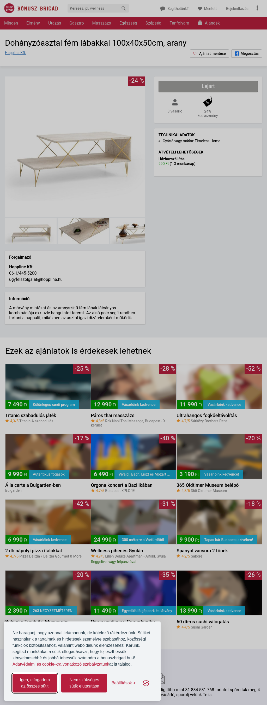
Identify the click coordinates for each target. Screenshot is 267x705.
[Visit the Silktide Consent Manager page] (146, 683)
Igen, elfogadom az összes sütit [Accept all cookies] (35, 683)
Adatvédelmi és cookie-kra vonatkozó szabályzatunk (61, 664)
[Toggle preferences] (123, 683)
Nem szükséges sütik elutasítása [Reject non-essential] (84, 683)
